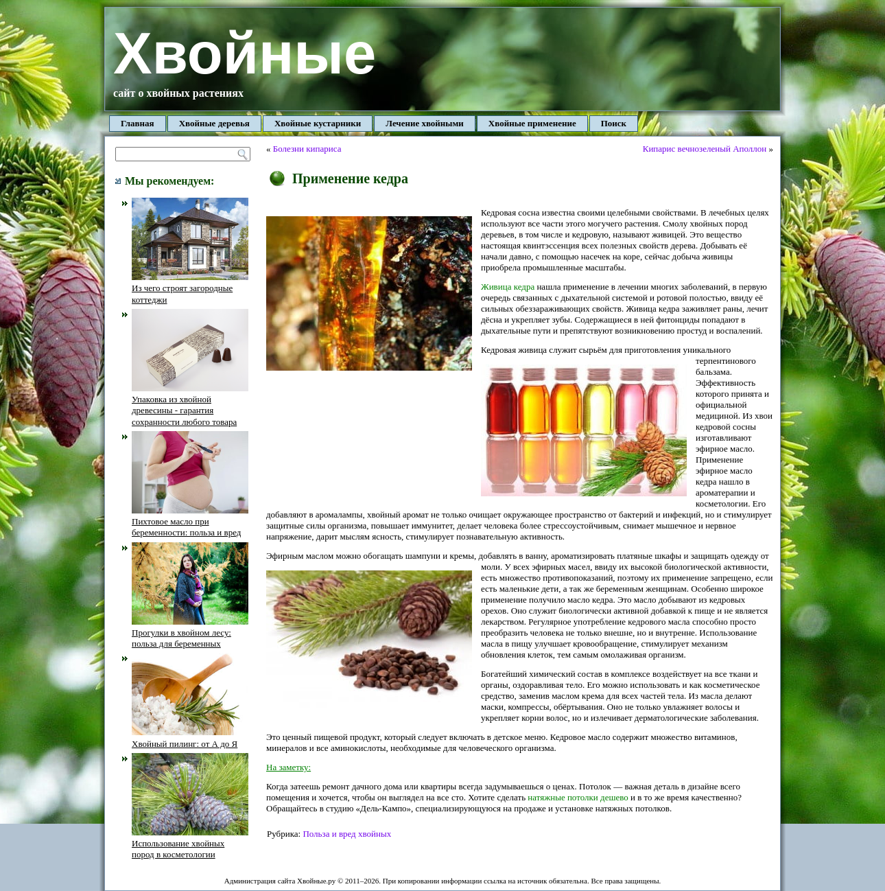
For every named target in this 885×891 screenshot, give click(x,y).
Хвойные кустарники (317, 123)
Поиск (613, 123)
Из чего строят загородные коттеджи (190, 288)
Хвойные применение (532, 123)
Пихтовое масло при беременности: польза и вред (190, 521)
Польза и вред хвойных (347, 834)
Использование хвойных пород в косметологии (190, 843)
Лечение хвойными (425, 123)
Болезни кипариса (307, 148)
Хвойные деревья (214, 123)
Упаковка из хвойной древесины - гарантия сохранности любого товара (190, 405)
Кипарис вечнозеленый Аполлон (705, 148)
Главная (137, 123)
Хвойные (244, 53)
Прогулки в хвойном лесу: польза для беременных (190, 632)
